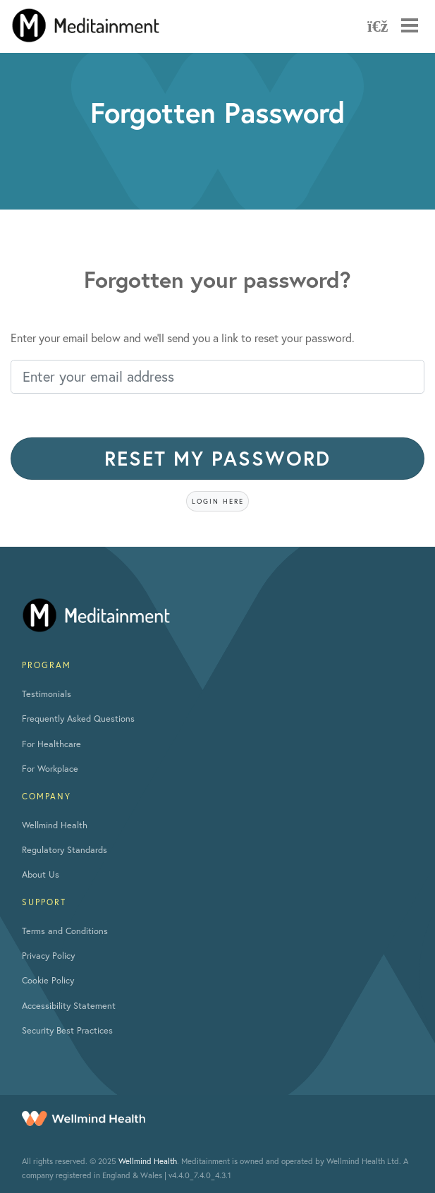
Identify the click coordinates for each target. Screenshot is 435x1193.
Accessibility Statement (69, 1006)
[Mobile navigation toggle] (409, 25)
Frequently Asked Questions (78, 719)
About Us (40, 874)
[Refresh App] (375, 25)
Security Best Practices (67, 1030)
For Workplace (50, 769)
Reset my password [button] (217, 458)
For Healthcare (51, 744)
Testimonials (46, 694)
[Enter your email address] (217, 377)
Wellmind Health (54, 825)
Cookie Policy (48, 980)
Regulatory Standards (64, 850)
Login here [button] (218, 501)
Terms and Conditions (65, 931)
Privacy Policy (48, 956)
